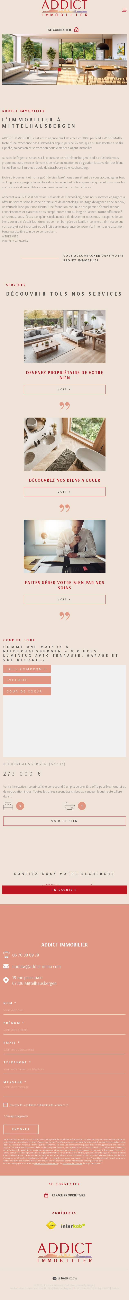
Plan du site (45, 1288)
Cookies (115, 1288)
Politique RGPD (102, 1288)
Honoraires (32, 1288)
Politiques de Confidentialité (46, 1163)
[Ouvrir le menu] (124, 10)
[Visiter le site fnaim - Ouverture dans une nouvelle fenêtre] (51, 1225)
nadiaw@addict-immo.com (36, 966)
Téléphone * (17, 1062)
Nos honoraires (17, 1288)
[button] (59, 69)
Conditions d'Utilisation (72, 1163)
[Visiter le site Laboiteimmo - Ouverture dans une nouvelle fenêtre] (64, 1279)
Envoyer (21, 1129)
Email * (11, 1042)
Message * (15, 1082)
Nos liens (87, 1288)
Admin (77, 1288)
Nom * (10, 1003)
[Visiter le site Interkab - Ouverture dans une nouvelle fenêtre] (73, 1226)
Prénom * (13, 1022)
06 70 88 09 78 (25, 955)
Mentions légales (62, 1288)
